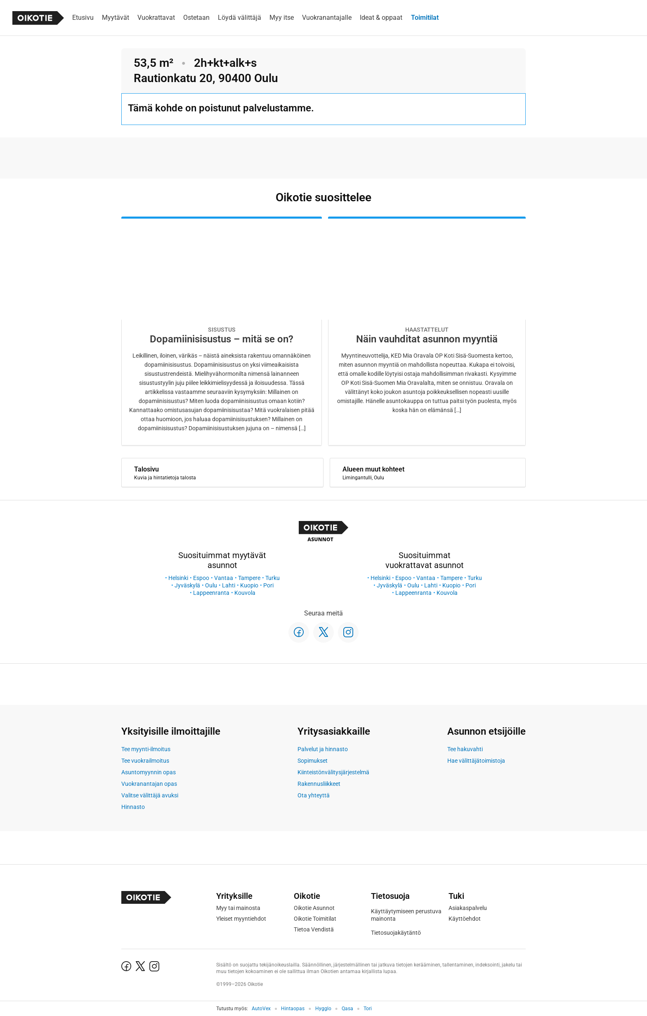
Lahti (228, 585)
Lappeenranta (211, 592)
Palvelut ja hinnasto (323, 749)
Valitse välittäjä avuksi (149, 795)
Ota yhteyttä (314, 795)
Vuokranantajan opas (149, 783)
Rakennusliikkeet (319, 783)
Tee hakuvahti (465, 749)
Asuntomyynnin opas (148, 772)
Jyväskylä (187, 585)
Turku (272, 578)
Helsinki (178, 578)
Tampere (249, 578)
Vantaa (223, 578)
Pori (268, 585)
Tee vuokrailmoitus (145, 760)
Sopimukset (313, 760)
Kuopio (249, 585)
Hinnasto (133, 807)
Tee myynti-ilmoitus (145, 749)
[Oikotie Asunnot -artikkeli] (221, 331)
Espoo (201, 578)
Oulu (211, 585)
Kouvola (244, 592)
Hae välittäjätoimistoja (476, 760)
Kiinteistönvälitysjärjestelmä (333, 772)
